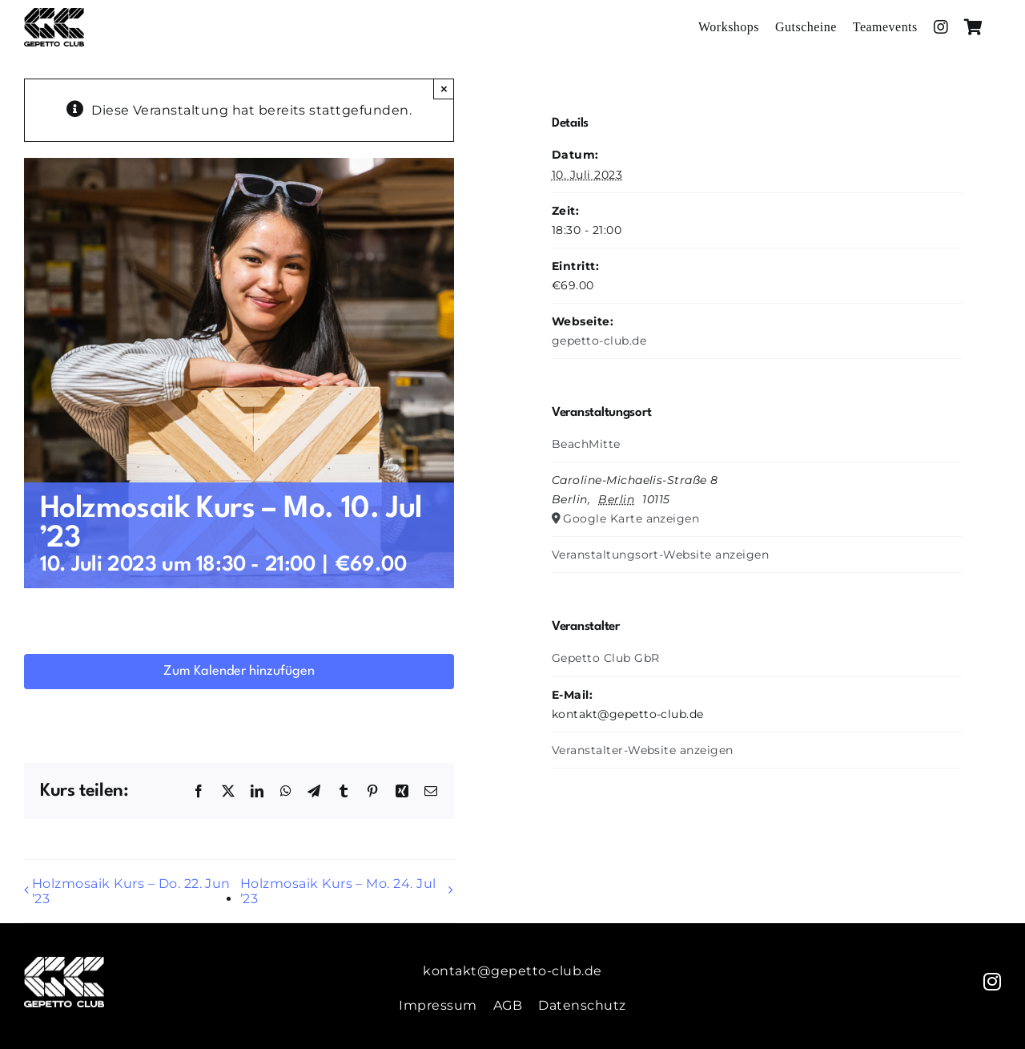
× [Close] (444, 88)
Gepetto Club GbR (606, 658)
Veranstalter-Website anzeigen (643, 750)
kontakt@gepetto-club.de (512, 970)
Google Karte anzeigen (631, 518)
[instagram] (992, 981)
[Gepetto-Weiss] (64, 962)
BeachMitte (586, 444)
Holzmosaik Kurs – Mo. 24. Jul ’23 (338, 891)
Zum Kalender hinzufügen (239, 671)
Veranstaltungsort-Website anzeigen (660, 554)
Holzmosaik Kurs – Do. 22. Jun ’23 (131, 891)
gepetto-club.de (599, 340)
